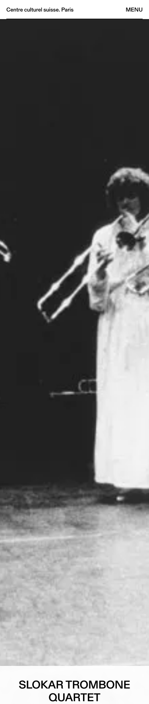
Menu (134, 10)
